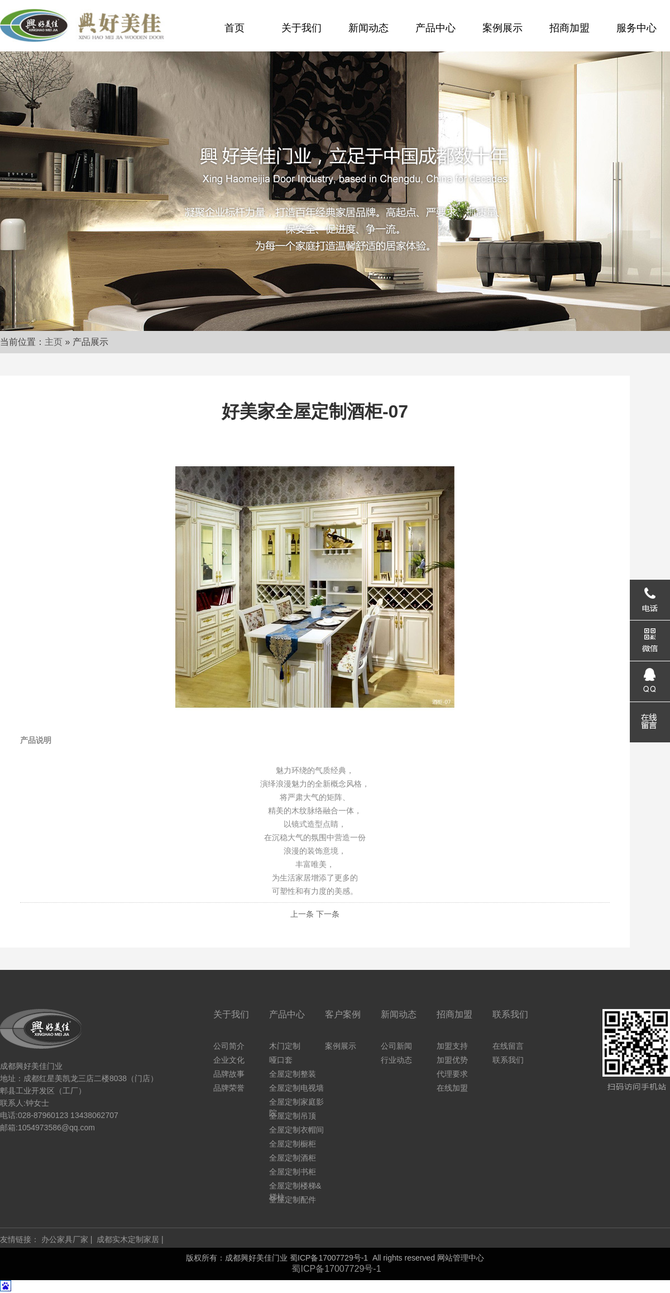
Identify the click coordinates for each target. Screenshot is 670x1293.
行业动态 (396, 1059)
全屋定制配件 (292, 1199)
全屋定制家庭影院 (296, 1102)
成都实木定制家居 (128, 1239)
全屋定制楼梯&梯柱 (295, 1186)
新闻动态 (368, 28)
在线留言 (508, 1045)
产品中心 (435, 28)
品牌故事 (229, 1073)
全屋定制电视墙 (296, 1087)
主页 (54, 342)
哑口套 (281, 1059)
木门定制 (284, 1045)
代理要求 (452, 1073)
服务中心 (636, 28)
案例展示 (502, 28)
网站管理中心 (460, 1257)
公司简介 (229, 1045)
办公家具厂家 (64, 1239)
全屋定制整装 (292, 1073)
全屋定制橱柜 (292, 1143)
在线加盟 (452, 1087)
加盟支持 (452, 1045)
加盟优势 (452, 1059)
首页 (234, 28)
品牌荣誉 (229, 1087)
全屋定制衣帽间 (296, 1129)
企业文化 (229, 1059)
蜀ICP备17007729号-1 (329, 1257)
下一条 (327, 914)
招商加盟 (569, 28)
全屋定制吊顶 (292, 1115)
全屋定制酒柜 (292, 1157)
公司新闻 (396, 1045)
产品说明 (35, 740)
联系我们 (508, 1059)
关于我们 (301, 28)
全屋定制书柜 (292, 1171)
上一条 (302, 914)
